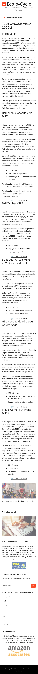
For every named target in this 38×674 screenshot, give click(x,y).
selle (5, 601)
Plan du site (7, 625)
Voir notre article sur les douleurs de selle (18, 501)
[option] (20, 17)
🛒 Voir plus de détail (19, 200)
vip (4, 621)
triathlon (6, 613)
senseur (6, 609)
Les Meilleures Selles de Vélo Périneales (21, 17)
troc (5, 617)
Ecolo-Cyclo (19, 4)
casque (6, 605)
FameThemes (19, 671)
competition (7, 597)
